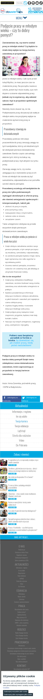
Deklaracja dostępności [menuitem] (21, 557)
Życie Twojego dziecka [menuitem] (22, 638)
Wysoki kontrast (7, 3)
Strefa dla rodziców (21, 435)
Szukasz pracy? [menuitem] (21, 612)
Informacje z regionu (21, 411)
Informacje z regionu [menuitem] (21, 568)
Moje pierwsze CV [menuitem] (21, 617)
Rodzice (21, 629)
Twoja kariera (21, 421)
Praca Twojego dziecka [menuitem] (22, 635)
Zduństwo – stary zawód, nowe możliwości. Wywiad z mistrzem (22, 495)
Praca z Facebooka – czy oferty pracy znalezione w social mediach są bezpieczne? (22, 528)
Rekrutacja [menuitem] (22, 594)
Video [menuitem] (21, 584)
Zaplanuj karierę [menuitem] (21, 615)
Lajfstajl (21, 431)
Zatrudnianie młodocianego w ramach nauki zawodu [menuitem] (22, 648)
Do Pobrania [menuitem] (21, 586)
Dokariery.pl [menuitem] (21, 549)
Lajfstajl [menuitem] (22, 578)
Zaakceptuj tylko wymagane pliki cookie (18, 694)
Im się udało (21, 416)
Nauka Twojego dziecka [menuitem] (21, 633)
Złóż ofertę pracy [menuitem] (21, 656)
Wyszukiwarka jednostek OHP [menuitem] (22, 669)
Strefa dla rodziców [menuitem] (21, 581)
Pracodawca (22, 642)
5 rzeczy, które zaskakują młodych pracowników (19, 486)
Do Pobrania (21, 445)
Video (21, 440)
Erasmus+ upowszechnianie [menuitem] (21, 602)
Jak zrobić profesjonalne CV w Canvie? (20, 477)
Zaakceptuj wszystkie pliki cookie (15, 691)
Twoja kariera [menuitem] (21, 573)
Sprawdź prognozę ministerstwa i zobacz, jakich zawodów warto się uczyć (21, 520)
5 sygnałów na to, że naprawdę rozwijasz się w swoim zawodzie (23, 461)
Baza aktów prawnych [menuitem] (21, 661)
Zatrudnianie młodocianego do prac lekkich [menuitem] (22, 653)
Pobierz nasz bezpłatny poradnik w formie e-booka (20, 338)
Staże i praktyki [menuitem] (21, 659)
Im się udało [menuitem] (21, 570)
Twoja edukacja (21, 426)
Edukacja (22, 590)
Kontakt (21, 665)
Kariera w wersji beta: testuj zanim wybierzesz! (19, 503)
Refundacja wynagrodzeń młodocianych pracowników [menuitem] (21, 651)
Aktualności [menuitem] (21, 645)
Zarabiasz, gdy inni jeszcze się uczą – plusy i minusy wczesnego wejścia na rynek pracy (22, 469)
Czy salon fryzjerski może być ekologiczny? (22, 510)
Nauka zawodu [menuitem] (21, 596)
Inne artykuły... (21, 537)
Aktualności (22, 564)
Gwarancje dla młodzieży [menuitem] (21, 620)
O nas (22, 546)
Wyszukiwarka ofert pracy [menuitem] (22, 609)
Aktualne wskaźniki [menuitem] (22, 625)
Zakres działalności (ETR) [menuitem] (21, 560)
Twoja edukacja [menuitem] (22, 576)
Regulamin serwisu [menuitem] (22, 555)
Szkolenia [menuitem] (21, 599)
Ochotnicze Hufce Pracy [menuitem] (21, 552)
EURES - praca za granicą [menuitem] (21, 623)
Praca (21, 606)
